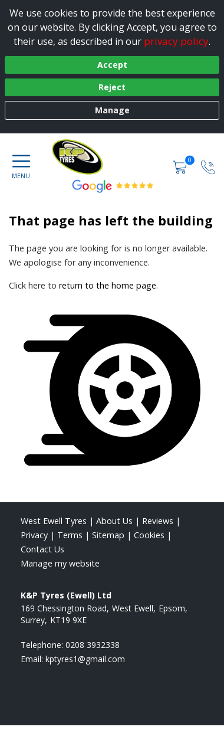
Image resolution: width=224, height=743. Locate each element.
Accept (112, 64)
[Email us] (85, 659)
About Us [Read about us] (114, 520)
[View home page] (128, 157)
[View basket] (181, 166)
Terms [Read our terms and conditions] (70, 535)
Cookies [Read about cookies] (149, 535)
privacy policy (176, 41)
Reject (112, 87)
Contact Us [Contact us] (42, 549)
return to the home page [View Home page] (107, 285)
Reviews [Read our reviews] (157, 520)
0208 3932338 (92, 644)
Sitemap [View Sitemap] (108, 535)
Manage (112, 110)
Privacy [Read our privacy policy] (34, 535)
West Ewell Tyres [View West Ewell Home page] (54, 520)
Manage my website (60, 563)
